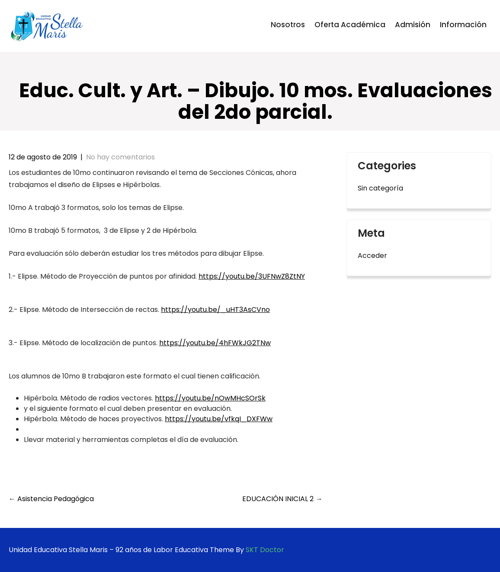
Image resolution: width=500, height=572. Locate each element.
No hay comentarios (120, 157)
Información (463, 24)
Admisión (412, 24)
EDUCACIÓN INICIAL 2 (282, 499)
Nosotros (288, 24)
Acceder (372, 256)
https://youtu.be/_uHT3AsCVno (215, 310)
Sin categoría (380, 188)
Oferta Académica (349, 24)
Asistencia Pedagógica (51, 499)
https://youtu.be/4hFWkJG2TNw (215, 343)
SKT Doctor (265, 550)
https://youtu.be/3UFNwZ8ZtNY (252, 276)
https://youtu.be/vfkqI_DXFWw (218, 419)
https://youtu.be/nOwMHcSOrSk (210, 398)
